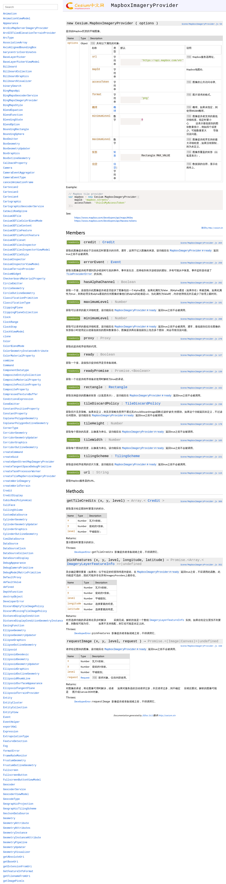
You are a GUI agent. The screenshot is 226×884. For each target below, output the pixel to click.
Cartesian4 (10, 196)
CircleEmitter (13, 283)
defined (8, 587)
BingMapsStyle (13, 105)
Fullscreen (10, 770)
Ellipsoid (10, 649)
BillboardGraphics (16, 76)
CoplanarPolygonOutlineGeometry (25, 423)
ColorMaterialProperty (19, 355)
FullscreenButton (15, 775)
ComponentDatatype (16, 370)
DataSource (10, 543)
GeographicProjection (18, 804)
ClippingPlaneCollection (20, 312)
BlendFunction (13, 115)
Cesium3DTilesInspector (19, 245)
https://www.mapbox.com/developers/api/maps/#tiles (103, 221)
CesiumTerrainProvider (19, 269)
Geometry (9, 818)
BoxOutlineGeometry (16, 158)
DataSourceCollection (18, 553)
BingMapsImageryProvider (20, 100)
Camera (7, 168)
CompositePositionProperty (22, 384)
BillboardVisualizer (17, 81)
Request (85, 681)
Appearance (10, 23)
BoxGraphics (11, 153)
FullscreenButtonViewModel (22, 779)
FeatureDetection (15, 741)
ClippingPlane (13, 307)
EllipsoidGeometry (16, 659)
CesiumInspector (14, 259)
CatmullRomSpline (15, 211)
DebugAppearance (14, 563)
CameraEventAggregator (19, 172)
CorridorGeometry (15, 433)
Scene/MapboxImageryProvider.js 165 (201, 444)
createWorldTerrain (16, 486)
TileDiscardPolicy (142, 407)
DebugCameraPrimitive (18, 567)
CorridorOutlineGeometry (20, 447)
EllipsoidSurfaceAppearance (22, 683)
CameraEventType (14, 177)
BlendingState (13, 119)
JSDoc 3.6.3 (147, 719)
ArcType (8, 37)
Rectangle (118, 391)
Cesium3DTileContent (17, 225)
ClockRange (10, 322)
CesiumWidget (12, 274)
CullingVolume (13, 510)
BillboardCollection (17, 71)
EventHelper (11, 722)
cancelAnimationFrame (18, 182)
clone (7, 336)
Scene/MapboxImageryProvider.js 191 (201, 306)
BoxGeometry (11, 143)
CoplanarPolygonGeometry (20, 418)
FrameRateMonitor (15, 755)
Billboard (10, 66)
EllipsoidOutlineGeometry (21, 673)
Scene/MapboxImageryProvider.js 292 (201, 287)
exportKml (10, 726)
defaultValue (12, 582)
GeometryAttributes (16, 828)
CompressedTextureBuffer (20, 394)
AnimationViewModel (16, 18)
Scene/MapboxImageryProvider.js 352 (201, 568)
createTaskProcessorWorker (22, 471)
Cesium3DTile (12, 216)
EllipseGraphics (14, 640)
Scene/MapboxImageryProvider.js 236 (201, 408)
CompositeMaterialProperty (22, 380)
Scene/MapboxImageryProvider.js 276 (201, 343)
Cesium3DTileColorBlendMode (22, 221)
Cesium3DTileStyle (16, 254)
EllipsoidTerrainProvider (21, 693)
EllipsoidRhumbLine (16, 678)
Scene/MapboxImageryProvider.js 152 (201, 392)
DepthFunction (13, 592)
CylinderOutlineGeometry (20, 534)
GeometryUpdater (14, 847)
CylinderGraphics (15, 529)
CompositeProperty (16, 389)
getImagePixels (13, 881)
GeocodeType (11, 799)
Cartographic (12, 201)
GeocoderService (14, 789)
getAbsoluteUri (13, 857)
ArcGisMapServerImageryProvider (25, 28)
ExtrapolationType (16, 736)
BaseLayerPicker (14, 57)
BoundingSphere (13, 134)
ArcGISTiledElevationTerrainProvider (29, 33)
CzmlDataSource (13, 539)
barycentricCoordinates (19, 52)
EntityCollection (15, 707)
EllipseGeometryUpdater (19, 635)
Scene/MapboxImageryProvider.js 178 (201, 428)
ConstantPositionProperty (21, 408)
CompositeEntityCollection (22, 375)
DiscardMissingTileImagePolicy (25, 611)
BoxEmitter (10, 139)
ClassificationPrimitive (20, 298)
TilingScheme (127, 460)
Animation (10, 13)
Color (7, 341)
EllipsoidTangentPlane (19, 688)
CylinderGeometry (15, 519)
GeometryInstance (15, 832)
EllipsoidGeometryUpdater (21, 664)
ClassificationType (16, 302)
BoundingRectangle (16, 129)
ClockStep (10, 327)
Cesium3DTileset (14, 240)
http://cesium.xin (167, 719)
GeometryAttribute (16, 823)
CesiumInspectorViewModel (21, 264)
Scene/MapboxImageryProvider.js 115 (201, 477)
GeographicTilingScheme (19, 808)
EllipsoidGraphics (16, 669)
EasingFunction (13, 625)
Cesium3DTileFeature (17, 230)
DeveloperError (82, 555)
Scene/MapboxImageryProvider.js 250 (201, 267)
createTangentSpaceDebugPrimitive (27, 466)
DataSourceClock (14, 548)
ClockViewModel (13, 331)
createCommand (13, 452)
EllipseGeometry (14, 630)
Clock (7, 317)
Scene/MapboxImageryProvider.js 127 (201, 359)
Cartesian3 (10, 192)
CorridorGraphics (15, 442)
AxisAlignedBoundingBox (19, 47)
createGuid (10, 457)
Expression (10, 731)
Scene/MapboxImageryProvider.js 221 (201, 461)
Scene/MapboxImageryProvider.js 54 (202, 24)
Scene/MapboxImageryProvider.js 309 (201, 505)
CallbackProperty (15, 163)
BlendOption (11, 124)
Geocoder (9, 784)
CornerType (10, 428)
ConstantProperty (15, 413)
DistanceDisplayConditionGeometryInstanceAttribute (40, 620)
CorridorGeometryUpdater (20, 437)
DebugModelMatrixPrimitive (22, 572)
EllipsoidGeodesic (16, 654)
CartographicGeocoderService (23, 206)
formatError (11, 751)
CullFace (9, 505)
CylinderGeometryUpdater (20, 524)
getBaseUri (10, 861)
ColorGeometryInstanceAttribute (25, 351)
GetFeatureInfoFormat (18, 871)
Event (116, 266)
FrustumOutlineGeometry (19, 765)
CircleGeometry (13, 288)
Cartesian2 (10, 187)
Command (8, 365)
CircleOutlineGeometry (19, 293)
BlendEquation (13, 110)
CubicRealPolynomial (17, 500)
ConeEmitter (11, 404)
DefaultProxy (12, 577)
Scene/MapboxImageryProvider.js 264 (201, 247)
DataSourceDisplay (16, 558)
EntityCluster (13, 702)
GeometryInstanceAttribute (22, 837)
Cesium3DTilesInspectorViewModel (26, 249)
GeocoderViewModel (16, 794)
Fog (5, 746)
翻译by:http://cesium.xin (212, 231)
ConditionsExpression (18, 399)
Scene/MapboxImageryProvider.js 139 (201, 375)
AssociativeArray (15, 42)
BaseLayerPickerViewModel (21, 62)
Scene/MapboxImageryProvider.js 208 (201, 323)
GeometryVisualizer (16, 852)
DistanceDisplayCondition (21, 616)
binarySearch (12, 86)
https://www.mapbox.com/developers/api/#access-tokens (105, 224)
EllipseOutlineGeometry (19, 645)
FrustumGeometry (14, 760)
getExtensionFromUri (17, 866)
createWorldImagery (16, 481)
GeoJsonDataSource (16, 813)
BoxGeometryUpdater (16, 148)
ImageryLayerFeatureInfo (92, 568)
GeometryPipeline (15, 842)
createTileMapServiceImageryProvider (29, 476)
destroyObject (13, 596)
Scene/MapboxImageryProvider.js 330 (201, 650)
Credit (108, 246)
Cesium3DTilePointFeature (21, 235)
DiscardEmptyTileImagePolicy (23, 606)
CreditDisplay (13, 495)
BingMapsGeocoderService (20, 95)
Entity (7, 698)
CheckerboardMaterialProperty (24, 278)
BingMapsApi (11, 90)
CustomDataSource (15, 514)
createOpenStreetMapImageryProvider (28, 461)
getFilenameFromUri (16, 876)
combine (8, 360)
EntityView (10, 712)
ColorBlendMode (13, 346)
